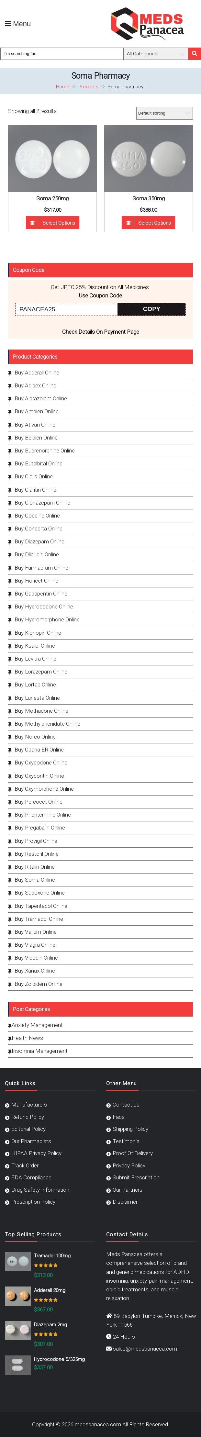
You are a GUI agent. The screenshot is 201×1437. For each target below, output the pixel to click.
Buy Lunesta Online (37, 698)
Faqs (119, 1117)
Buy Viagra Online (35, 944)
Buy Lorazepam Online (41, 671)
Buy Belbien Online (36, 437)
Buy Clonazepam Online (42, 502)
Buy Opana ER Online (39, 749)
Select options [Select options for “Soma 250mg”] (58, 223)
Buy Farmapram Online (41, 567)
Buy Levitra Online (35, 658)
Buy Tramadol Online (39, 919)
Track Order (25, 1165)
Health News (27, 1038)
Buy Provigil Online (36, 841)
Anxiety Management (37, 1025)
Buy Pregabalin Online (40, 827)
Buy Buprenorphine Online (45, 450)
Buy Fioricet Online (36, 580)
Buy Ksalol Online (35, 645)
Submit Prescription (136, 1177)
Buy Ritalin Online (35, 866)
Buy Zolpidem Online (38, 984)
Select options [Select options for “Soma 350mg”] (154, 223)
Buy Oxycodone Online (41, 762)
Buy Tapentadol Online (41, 906)
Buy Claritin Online (35, 489)
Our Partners (127, 1189)
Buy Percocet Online (38, 801)
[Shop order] (164, 113)
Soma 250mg (52, 198)
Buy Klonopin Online (38, 632)
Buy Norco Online (35, 736)
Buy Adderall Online (37, 372)
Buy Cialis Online (34, 476)
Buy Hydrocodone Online (44, 606)
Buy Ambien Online (37, 411)
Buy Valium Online (36, 932)
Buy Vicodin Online (36, 957)
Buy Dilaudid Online (37, 554)
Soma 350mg (148, 198)
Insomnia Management (40, 1051)
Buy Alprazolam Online (41, 398)
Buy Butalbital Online (38, 463)
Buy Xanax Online (35, 970)
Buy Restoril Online (37, 854)
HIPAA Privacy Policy (36, 1153)
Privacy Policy (129, 1165)
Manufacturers (29, 1104)
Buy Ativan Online (35, 424)
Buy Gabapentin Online (41, 593)
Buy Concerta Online (38, 528)
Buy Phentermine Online (43, 814)
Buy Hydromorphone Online (47, 619)
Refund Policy (27, 1117)
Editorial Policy (28, 1129)
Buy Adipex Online (35, 385)
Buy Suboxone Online (40, 892)
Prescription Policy (33, 1201)
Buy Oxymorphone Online (44, 788)
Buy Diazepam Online (39, 541)
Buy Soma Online (35, 879)
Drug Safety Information (40, 1189)
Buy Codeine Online (37, 515)
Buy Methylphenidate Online (47, 723)
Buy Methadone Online (41, 710)
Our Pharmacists (31, 1141)
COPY (152, 309)
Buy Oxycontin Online (39, 776)
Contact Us (126, 1104)
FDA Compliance (31, 1177)
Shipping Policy (130, 1129)
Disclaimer (125, 1201)
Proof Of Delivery (133, 1153)
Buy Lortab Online (35, 684)
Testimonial (126, 1141)
